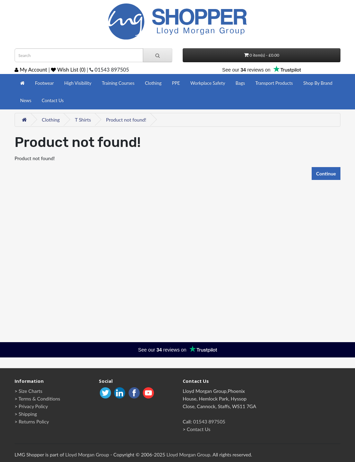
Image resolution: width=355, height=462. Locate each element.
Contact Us (52, 100)
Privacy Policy (33, 406)
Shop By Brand (317, 83)
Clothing (153, 83)
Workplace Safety (207, 83)
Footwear (44, 83)
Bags (240, 83)
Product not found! (126, 120)
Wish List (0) (68, 69)
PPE (176, 83)
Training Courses (118, 83)
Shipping (28, 414)
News (25, 100)
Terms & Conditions (39, 399)
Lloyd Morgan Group (87, 454)
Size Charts (30, 391)
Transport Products (274, 83)
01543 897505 (209, 421)
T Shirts (83, 120)
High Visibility (77, 83)
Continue (326, 173)
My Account (31, 69)
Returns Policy (34, 421)
